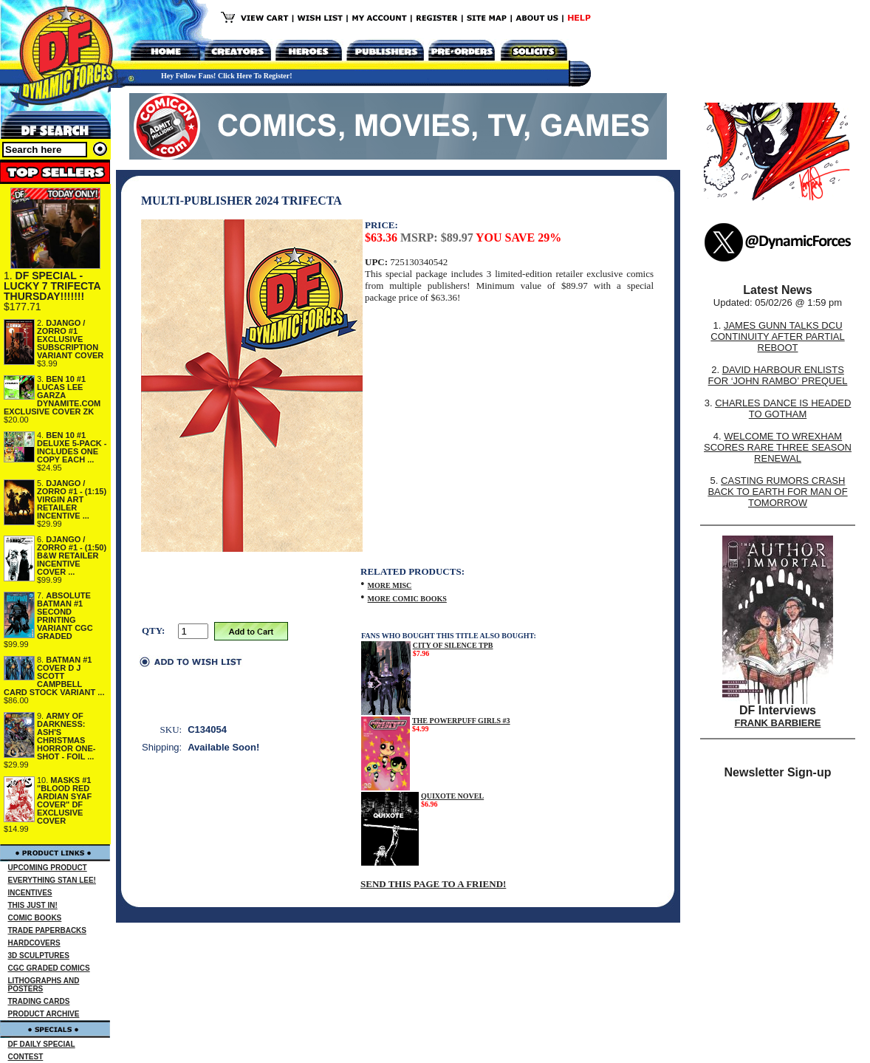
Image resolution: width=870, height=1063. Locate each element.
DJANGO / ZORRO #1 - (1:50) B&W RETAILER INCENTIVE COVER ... (71, 555)
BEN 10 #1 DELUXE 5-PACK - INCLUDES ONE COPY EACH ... (72, 447)
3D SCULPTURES (38, 955)
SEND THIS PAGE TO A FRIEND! (433, 883)
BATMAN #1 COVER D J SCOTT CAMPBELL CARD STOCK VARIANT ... (54, 676)
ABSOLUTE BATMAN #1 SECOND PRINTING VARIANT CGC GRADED (65, 615)
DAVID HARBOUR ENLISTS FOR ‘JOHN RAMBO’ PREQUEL (778, 375)
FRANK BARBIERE (778, 722)
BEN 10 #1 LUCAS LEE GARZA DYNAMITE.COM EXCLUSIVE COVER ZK (52, 395)
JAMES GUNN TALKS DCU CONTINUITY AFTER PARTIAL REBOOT (777, 336)
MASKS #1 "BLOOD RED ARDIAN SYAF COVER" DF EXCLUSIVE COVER (64, 800)
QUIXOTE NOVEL (452, 796)
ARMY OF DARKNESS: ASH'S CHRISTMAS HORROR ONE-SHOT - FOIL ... (66, 736)
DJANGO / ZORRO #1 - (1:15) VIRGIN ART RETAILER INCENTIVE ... (71, 499)
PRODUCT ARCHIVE (44, 1014)
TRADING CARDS (39, 1001)
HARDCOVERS (34, 943)
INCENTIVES (30, 893)
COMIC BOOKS (35, 918)
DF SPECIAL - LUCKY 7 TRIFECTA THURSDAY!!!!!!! (52, 286)
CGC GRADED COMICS (49, 968)
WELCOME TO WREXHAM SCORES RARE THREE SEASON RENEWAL (778, 447)
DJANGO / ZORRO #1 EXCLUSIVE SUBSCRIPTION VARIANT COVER (70, 339)
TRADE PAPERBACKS (47, 930)
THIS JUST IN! (33, 905)
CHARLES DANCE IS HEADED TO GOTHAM (783, 408)
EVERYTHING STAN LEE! (52, 880)
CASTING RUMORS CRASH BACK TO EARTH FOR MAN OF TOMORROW (777, 491)
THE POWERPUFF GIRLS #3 (461, 721)
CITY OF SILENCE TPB (453, 645)
